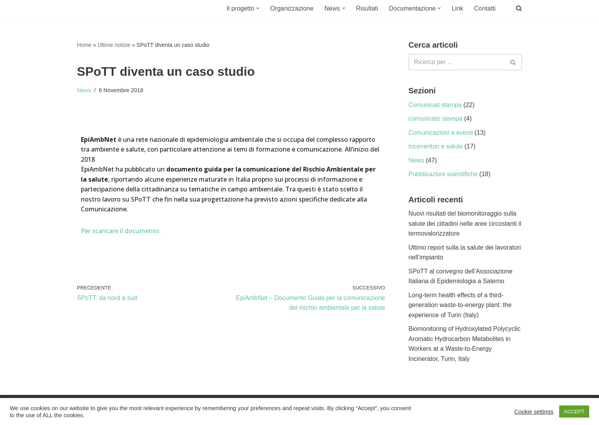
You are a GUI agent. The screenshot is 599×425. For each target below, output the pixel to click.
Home (84, 45)
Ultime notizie (114, 45)
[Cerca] (456, 62)
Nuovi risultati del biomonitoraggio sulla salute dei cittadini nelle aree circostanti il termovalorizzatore (465, 224)
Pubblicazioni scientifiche (443, 174)
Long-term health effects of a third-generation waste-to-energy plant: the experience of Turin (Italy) (460, 305)
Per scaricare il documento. (121, 231)
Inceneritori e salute (435, 146)
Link (457, 8)
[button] (256, 8)
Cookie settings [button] (533, 412)
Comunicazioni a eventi (440, 132)
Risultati (367, 8)
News (84, 90)
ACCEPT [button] (574, 411)
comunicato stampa (435, 118)
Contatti (485, 8)
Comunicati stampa (435, 105)
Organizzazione (291, 8)
